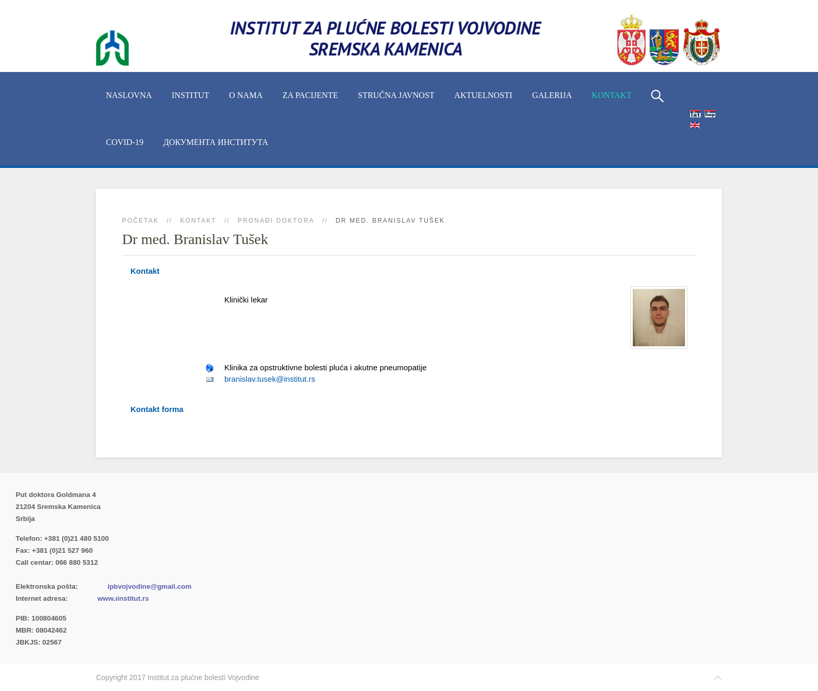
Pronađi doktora (276, 220)
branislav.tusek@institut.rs (269, 378)
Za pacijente (310, 95)
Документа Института (215, 142)
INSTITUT (190, 95)
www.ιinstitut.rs (123, 598)
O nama (245, 95)
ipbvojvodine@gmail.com (149, 586)
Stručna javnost (396, 95)
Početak (140, 220)
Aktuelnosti (483, 95)
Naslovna (129, 95)
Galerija (552, 95)
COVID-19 (124, 142)
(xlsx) (126, 574)
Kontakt (611, 95)
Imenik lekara (65, 574)
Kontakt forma (157, 409)
